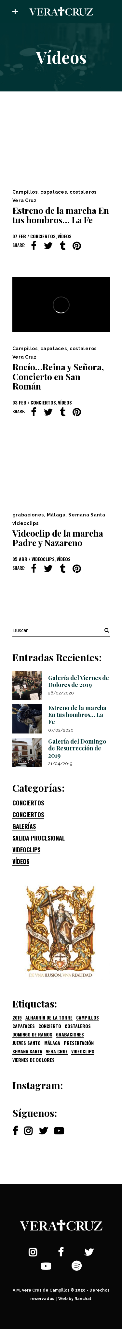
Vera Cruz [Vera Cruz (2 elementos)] (57, 1051)
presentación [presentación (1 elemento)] (79, 1043)
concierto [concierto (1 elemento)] (49, 1026)
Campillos (25, 192)
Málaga (56, 514)
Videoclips (43, 558)
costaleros (83, 192)
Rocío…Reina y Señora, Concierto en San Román (58, 376)
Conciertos (43, 236)
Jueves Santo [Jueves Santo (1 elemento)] (26, 1043)
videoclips (25, 523)
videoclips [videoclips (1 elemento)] (82, 1051)
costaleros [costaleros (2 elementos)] (78, 1026)
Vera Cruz (24, 200)
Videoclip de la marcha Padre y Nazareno (57, 538)
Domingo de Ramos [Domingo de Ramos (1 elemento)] (32, 1034)
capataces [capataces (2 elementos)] (23, 1026)
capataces (53, 192)
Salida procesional (38, 838)
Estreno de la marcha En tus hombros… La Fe (60, 215)
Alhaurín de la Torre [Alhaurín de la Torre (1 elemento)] (49, 1017)
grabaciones (28, 514)
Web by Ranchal (74, 1298)
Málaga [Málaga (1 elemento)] (52, 1043)
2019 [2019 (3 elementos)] (17, 1017)
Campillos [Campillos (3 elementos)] (87, 1017)
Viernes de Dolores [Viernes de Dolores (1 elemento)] (33, 1060)
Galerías (24, 826)
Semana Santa (86, 514)
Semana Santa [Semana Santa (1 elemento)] (27, 1051)
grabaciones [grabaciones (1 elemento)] (70, 1034)
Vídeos (65, 236)
